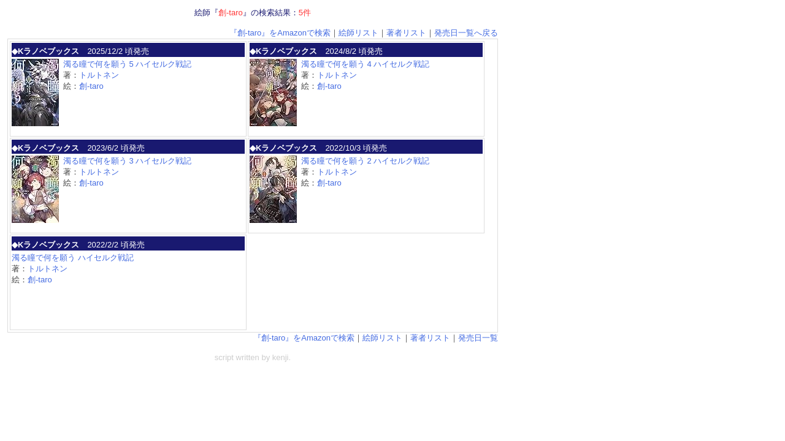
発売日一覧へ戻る (466, 32)
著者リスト (406, 32)
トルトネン (99, 75)
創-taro (91, 86)
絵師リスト (358, 32)
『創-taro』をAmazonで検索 (280, 32)
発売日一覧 (478, 337)
